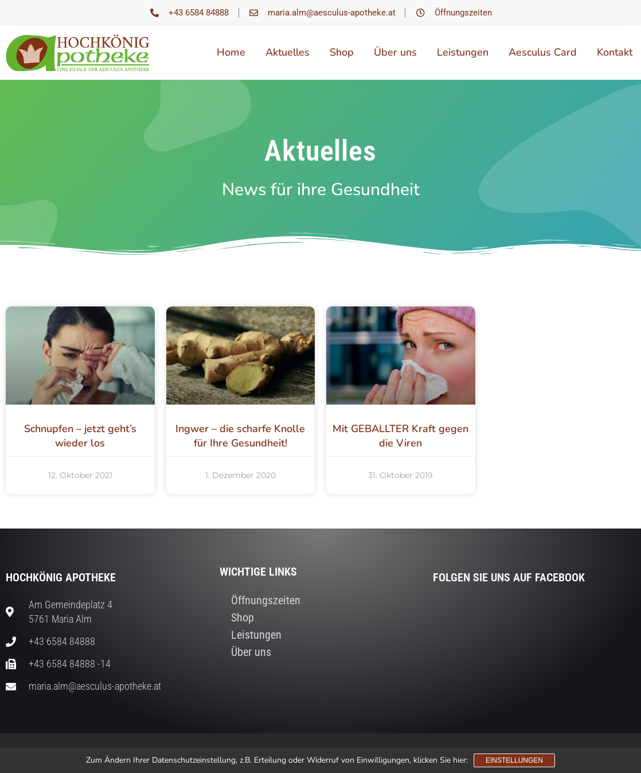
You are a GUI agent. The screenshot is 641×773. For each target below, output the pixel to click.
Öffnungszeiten (265, 600)
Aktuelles (287, 52)
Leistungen (462, 52)
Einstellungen (514, 760)
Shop (342, 52)
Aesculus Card (543, 52)
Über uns (395, 52)
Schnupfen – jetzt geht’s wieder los (80, 436)
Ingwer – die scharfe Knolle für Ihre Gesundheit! (240, 436)
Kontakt (614, 52)
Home (231, 52)
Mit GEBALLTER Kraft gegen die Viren (400, 436)
